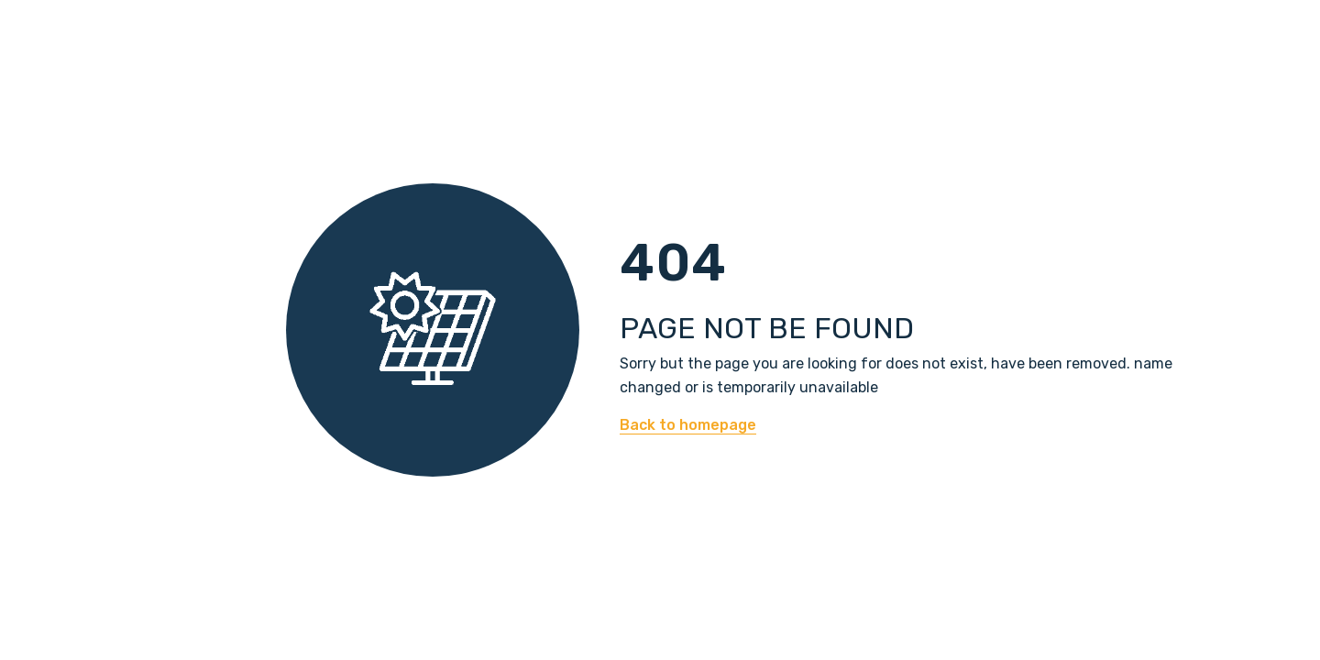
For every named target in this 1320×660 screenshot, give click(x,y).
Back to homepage (688, 425)
